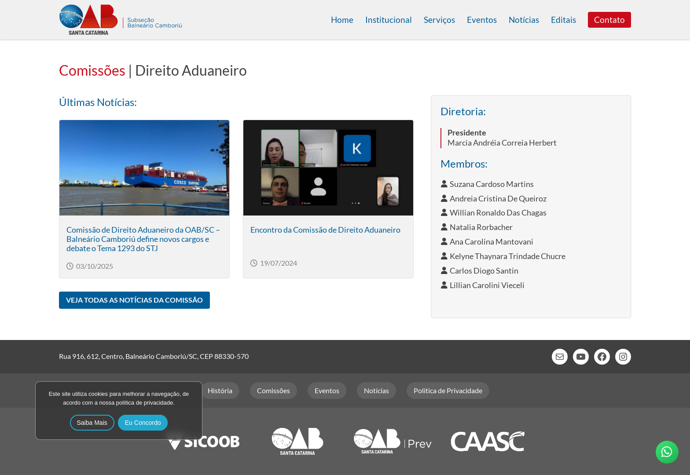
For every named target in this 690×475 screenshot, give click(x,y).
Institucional (388, 20)
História (220, 390)
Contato (609, 20)
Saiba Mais (92, 422)
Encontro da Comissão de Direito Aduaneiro (325, 229)
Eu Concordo (143, 422)
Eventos (482, 20)
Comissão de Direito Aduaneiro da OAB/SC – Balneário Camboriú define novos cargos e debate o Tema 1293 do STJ (143, 239)
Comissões (92, 70)
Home (342, 20)
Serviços (439, 20)
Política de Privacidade (448, 390)
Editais (563, 20)
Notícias (524, 20)
